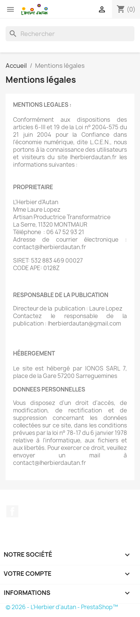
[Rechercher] (70, 33)
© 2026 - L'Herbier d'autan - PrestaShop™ (62, 607)
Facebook (12, 511)
